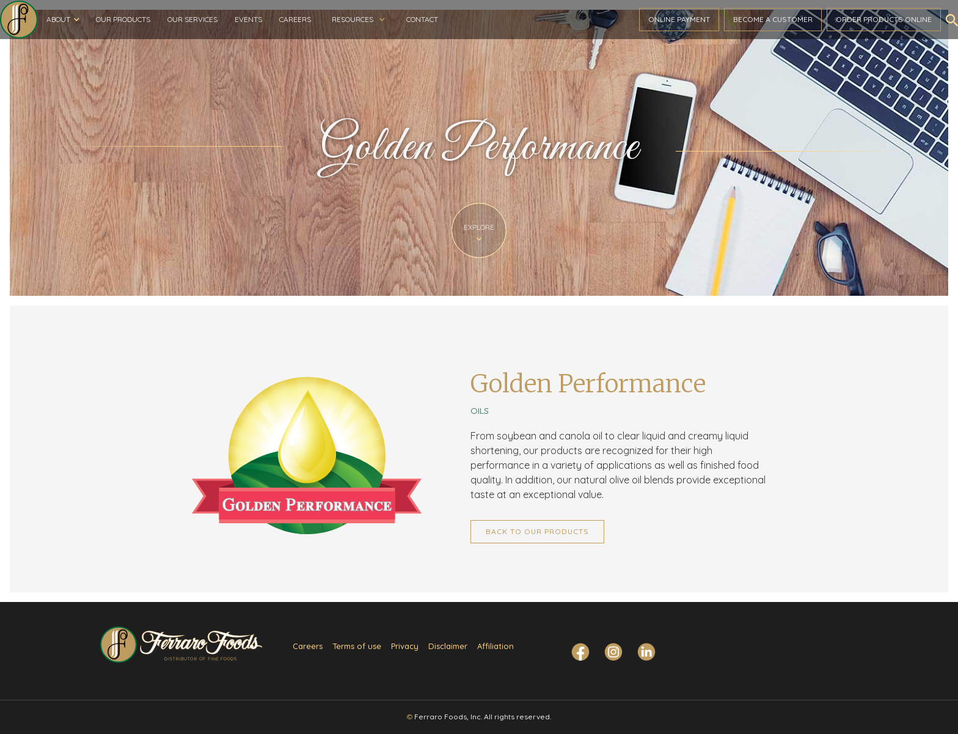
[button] (62, 19)
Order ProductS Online (884, 19)
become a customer (773, 19)
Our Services (192, 19)
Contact (422, 19)
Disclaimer (447, 646)
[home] (19, 20)
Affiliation (495, 646)
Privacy (405, 646)
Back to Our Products (537, 531)
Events (248, 19)
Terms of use (356, 646)
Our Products (123, 19)
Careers (295, 19)
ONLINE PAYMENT (679, 19)
